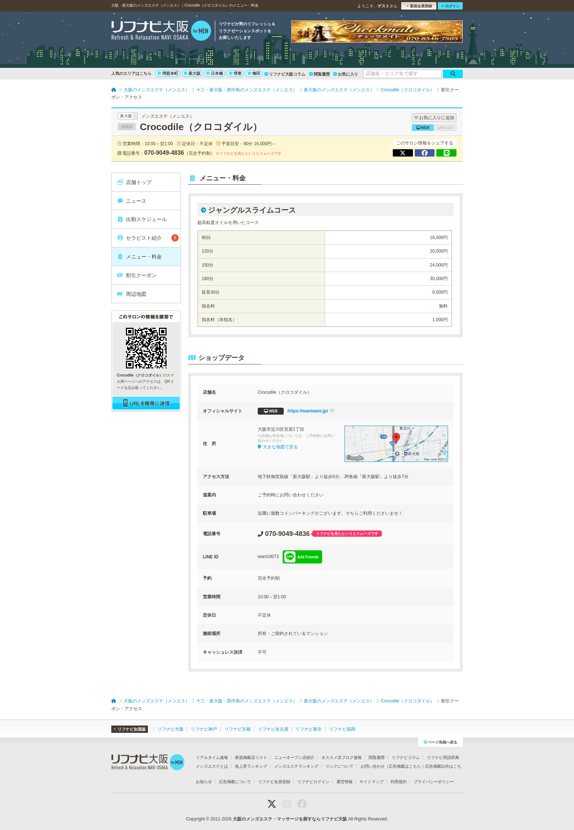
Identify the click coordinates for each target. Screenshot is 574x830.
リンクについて (339, 766)
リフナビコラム (406, 757)
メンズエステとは (212, 766)
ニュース (131, 201)
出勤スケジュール (142, 219)
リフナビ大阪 (170, 729)
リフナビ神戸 (204, 729)
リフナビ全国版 (129, 729)
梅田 (254, 73)
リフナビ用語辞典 (443, 757)
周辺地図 (131, 294)
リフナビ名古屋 (273, 729)
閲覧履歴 (319, 74)
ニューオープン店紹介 (294, 757)
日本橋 (214, 73)
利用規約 (399, 781)
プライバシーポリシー (434, 781)
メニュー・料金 (139, 257)
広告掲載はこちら (405, 766)
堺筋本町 (168, 73)
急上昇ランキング (251, 766)
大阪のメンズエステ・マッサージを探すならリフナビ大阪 (290, 819)
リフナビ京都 (237, 729)
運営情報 (344, 781)
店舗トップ (134, 182)
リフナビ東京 (308, 729)
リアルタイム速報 (212, 757)
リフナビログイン (313, 781)
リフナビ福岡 (342, 729)
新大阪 (192, 73)
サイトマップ (371, 781)
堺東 (235, 73)
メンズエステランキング (296, 766)
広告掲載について (235, 781)
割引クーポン (137, 275)
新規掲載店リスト (251, 757)
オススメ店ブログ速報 (341, 757)
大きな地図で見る (278, 446)
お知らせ (204, 781)
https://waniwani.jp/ (296, 411)
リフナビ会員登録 (274, 781)
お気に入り (345, 74)
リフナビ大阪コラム (284, 74)
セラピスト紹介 (148, 238)
